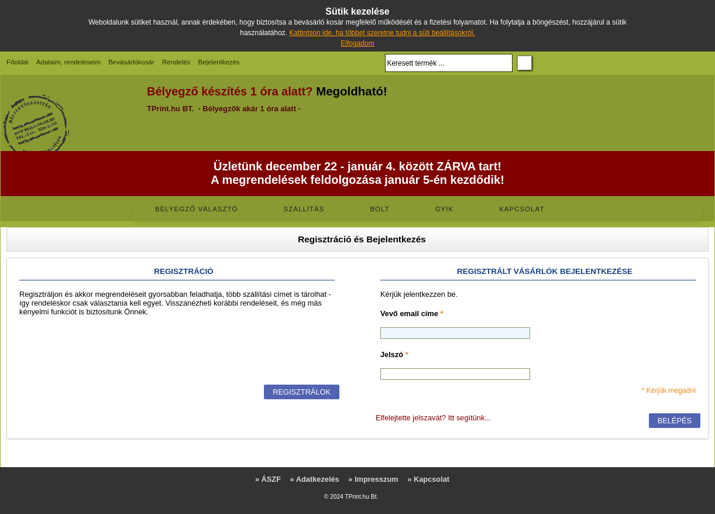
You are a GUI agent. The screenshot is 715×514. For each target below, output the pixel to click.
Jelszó (394, 354)
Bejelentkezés (219, 62)
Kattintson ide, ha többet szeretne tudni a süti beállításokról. (382, 33)
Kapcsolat (521, 209)
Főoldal (17, 62)
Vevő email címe (411, 313)
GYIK (444, 209)
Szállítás (304, 209)
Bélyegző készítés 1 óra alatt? (229, 91)
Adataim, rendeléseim (68, 62)
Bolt (379, 209)
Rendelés (176, 62)
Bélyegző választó (196, 209)
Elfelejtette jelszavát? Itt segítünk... (433, 417)
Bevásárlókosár (131, 62)
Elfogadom (357, 43)
